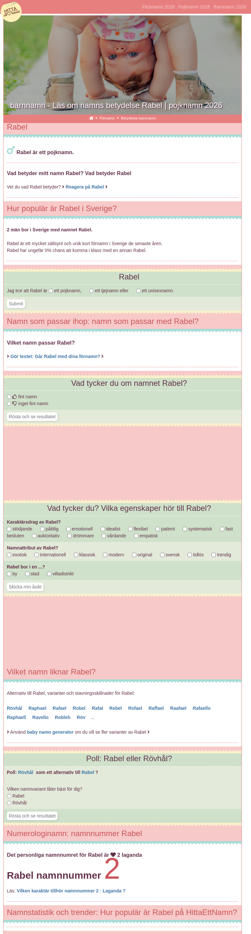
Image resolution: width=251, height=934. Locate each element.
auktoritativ (46, 535)
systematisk (197, 528)
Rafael (60, 708)
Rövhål (15, 708)
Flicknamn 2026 (158, 6)
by (12, 573)
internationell (50, 554)
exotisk (16, 554)
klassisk (84, 554)
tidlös (196, 554)
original (142, 554)
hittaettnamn (11, 12)
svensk (170, 554)
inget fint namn (27, 403)
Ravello (41, 717)
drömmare (80, 535)
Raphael (37, 708)
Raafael (179, 708)
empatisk (146, 535)
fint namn (22, 396)
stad (32, 573)
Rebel (116, 708)
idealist (110, 528)
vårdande (114, 535)
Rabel (88, 772)
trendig (221, 554)
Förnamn (108, 118)
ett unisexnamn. (155, 290)
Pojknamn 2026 (194, 6)
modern (113, 554)
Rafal (98, 708)
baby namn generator (50, 732)
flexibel (138, 528)
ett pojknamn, (66, 290)
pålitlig (49, 528)
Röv (82, 717)
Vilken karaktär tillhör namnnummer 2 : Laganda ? (71, 890)
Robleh (63, 717)
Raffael (156, 708)
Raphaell (17, 717)
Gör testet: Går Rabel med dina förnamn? (56, 356)
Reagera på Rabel (85, 186)
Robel (80, 708)
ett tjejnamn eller (109, 290)
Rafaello (202, 708)
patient (165, 528)
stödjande (19, 528)
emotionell (79, 528)
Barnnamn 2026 (229, 6)
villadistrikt (60, 573)
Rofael (135, 708)
